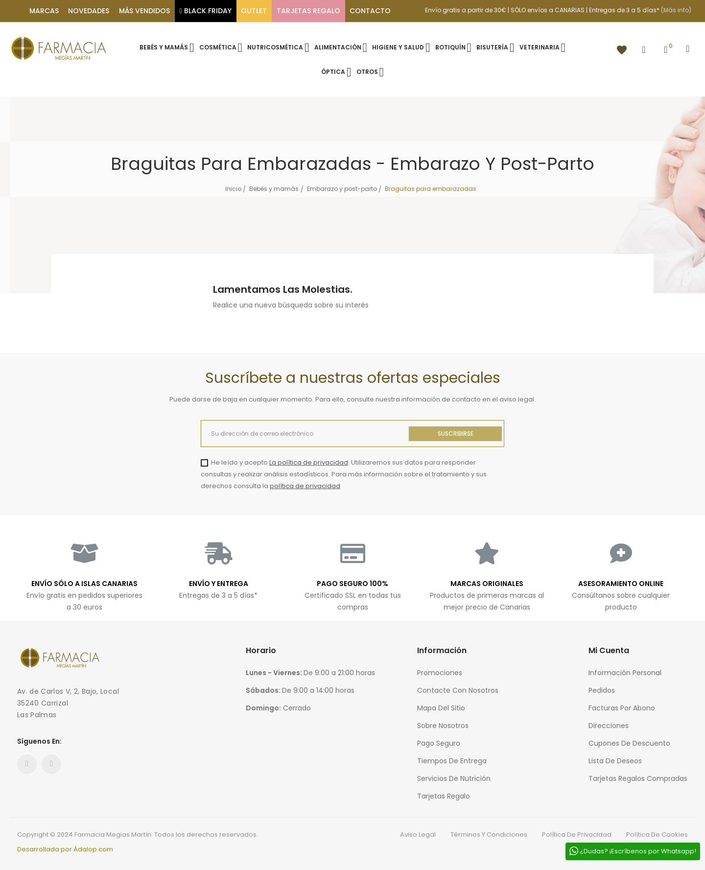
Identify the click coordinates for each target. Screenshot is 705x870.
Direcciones (608, 725)
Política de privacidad (576, 834)
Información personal (624, 673)
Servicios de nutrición (454, 778)
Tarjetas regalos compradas (637, 778)
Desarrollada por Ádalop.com (65, 849)
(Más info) (676, 10)
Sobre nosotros (443, 725)
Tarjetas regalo (443, 796)
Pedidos (601, 690)
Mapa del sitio (441, 708)
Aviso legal (418, 834)
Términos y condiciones (488, 834)
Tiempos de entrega (452, 761)
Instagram (51, 764)
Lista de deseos (615, 761)
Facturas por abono (621, 708)
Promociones (439, 673)
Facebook (27, 764)
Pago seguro (438, 743)
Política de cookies (657, 834)
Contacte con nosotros (457, 690)
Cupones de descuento (629, 743)
